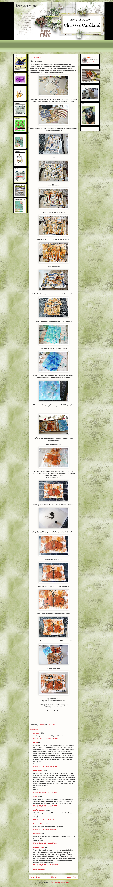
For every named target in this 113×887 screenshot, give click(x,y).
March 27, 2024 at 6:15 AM (45, 806)
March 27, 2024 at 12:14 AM (45, 766)
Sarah (35, 796)
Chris (35, 743)
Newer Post (35, 877)
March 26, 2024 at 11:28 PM (45, 738)
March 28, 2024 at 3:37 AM (45, 843)
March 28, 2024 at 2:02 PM (45, 865)
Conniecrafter (38, 847)
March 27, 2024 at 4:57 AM (45, 792)
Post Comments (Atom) (59, 882)
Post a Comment (38, 869)
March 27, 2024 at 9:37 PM (45, 829)
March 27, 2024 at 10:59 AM (45, 820)
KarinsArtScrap (39, 824)
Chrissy (91, 57)
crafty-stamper (39, 810)
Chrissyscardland (26, 6)
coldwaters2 (38, 770)
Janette (36, 733)
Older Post (72, 877)
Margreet (36, 833)
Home (54, 877)
